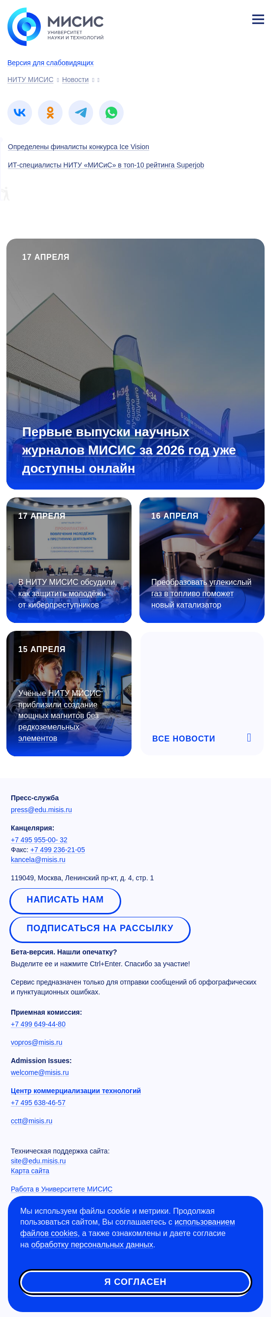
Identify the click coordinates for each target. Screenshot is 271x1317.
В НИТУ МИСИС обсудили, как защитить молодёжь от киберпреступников (67, 593)
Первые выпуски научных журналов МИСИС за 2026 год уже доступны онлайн (129, 450)
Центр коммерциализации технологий (76, 1091)
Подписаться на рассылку (100, 928)
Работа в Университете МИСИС (61, 1189)
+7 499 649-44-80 (38, 1024)
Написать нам (65, 900)
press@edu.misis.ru (41, 810)
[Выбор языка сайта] (212, 17)
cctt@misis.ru (31, 1121)
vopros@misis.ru (36, 1042)
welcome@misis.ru (40, 1072)
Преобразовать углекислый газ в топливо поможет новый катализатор (201, 593)
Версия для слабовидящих (50, 63)
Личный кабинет (234, 18)
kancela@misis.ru (38, 860)
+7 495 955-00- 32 (39, 840)
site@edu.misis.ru (38, 1161)
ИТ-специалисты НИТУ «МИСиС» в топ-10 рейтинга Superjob (106, 165)
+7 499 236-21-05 (58, 850)
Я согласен (135, 1282)
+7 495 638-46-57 (38, 1103)
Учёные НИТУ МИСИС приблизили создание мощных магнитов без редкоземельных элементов (59, 715)
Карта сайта (30, 1171)
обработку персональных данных (92, 1244)
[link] (19, 112)
